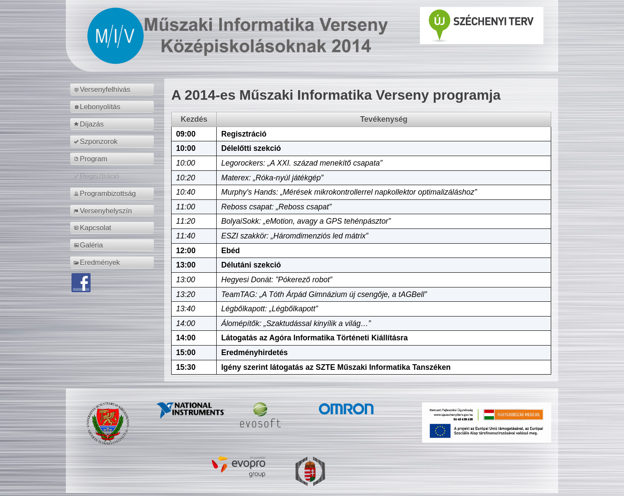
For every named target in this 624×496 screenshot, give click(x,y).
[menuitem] (113, 89)
